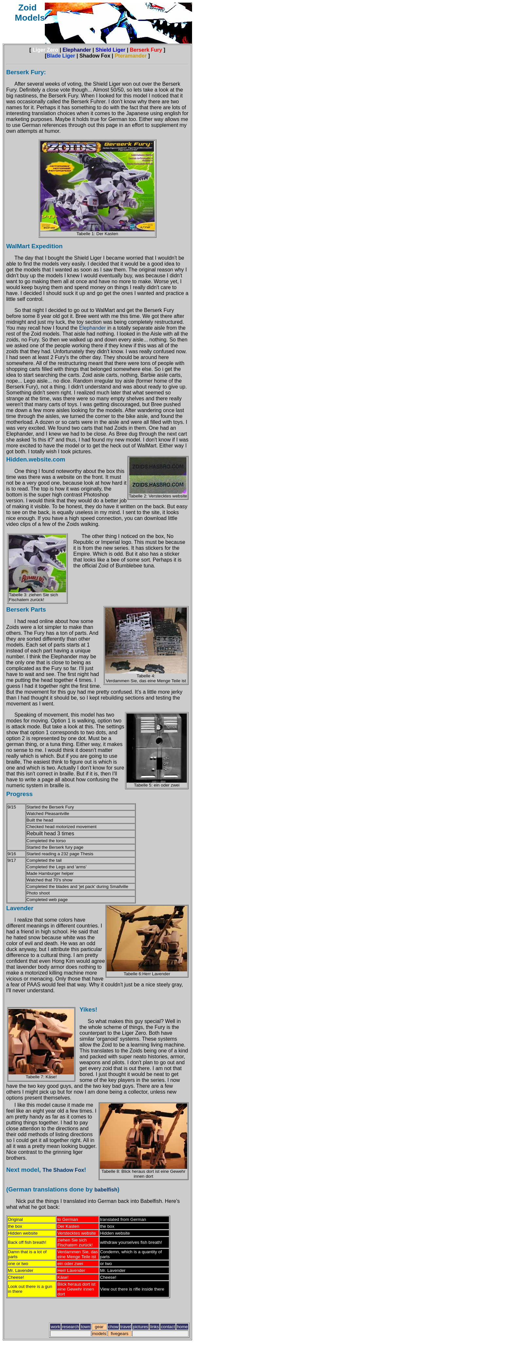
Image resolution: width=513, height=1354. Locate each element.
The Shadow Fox (63, 1170)
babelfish (106, 1189)
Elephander (93, 328)
